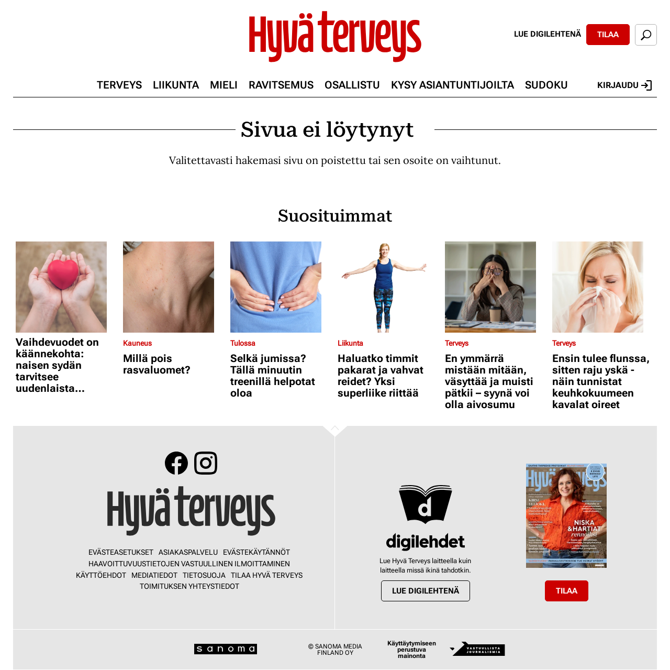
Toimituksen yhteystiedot (189, 586)
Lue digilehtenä (547, 34)
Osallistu (352, 85)
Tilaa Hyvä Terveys (267, 575)
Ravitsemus (281, 85)
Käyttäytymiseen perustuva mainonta (411, 650)
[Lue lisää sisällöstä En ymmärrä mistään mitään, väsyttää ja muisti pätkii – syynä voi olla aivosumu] (496, 287)
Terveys (119, 85)
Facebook (176, 463)
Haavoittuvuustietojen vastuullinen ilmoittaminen (189, 563)
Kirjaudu (624, 85)
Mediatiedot (154, 575)
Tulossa (242, 343)
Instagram (205, 463)
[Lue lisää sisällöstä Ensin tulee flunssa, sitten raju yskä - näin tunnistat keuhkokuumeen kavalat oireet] (603, 287)
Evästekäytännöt (256, 552)
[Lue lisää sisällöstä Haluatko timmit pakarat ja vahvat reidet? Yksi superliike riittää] (389, 287)
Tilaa (608, 34)
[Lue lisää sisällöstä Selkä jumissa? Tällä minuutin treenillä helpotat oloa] (281, 287)
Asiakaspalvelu (188, 552)
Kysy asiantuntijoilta (452, 85)
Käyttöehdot (101, 575)
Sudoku (546, 85)
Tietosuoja (204, 575)
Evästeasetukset (120, 552)
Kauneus (137, 343)
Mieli (224, 85)
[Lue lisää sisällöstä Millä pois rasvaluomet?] (174, 287)
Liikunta (176, 85)
